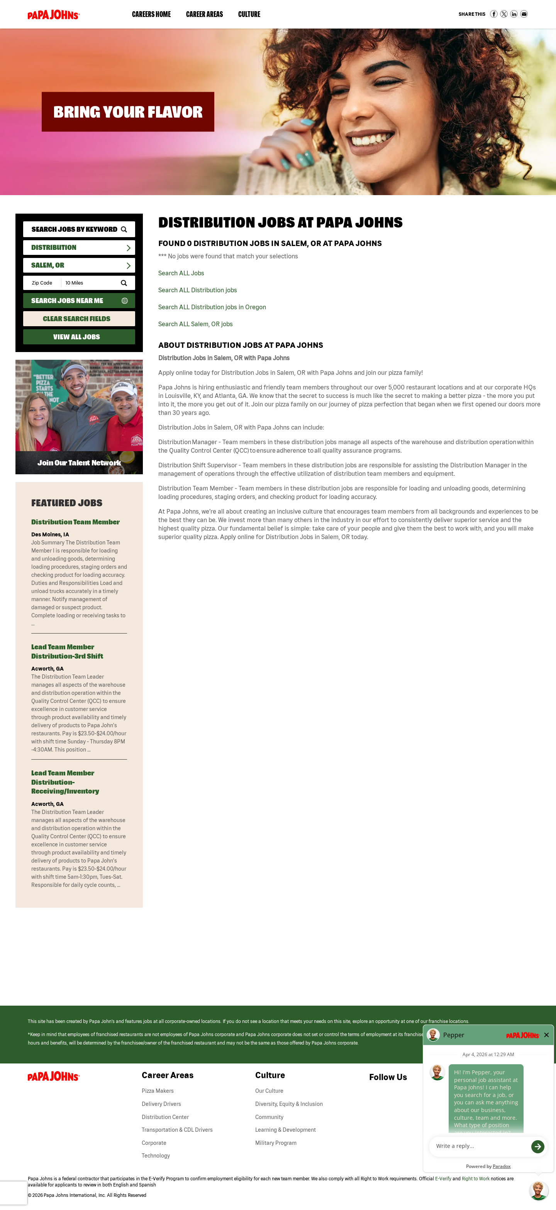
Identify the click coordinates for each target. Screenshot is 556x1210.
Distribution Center (165, 1117)
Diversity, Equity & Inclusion (289, 1104)
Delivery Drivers (161, 1104)
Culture (253, 15)
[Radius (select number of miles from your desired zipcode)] (88, 283)
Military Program (276, 1143)
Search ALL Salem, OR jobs (195, 323)
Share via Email (524, 14)
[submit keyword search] (124, 229)
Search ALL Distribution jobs (197, 289)
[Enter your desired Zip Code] (42, 282)
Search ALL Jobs (181, 273)
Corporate (154, 1143)
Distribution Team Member (75, 522)
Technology (156, 1156)
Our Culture (269, 1091)
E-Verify (443, 1178)
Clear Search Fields (76, 319)
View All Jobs (76, 337)
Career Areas (208, 15)
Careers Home (151, 14)
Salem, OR (47, 265)
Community (269, 1117)
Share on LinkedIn (514, 14)
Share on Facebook (494, 14)
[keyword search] (79, 229)
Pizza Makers (158, 1091)
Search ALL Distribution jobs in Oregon (212, 306)
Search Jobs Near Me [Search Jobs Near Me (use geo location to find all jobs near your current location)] (67, 301)
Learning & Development (285, 1130)
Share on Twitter (504, 14)
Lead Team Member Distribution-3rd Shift (67, 651)
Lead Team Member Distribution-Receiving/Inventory (65, 782)
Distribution (53, 247)
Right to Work (476, 1178)
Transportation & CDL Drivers (177, 1130)
